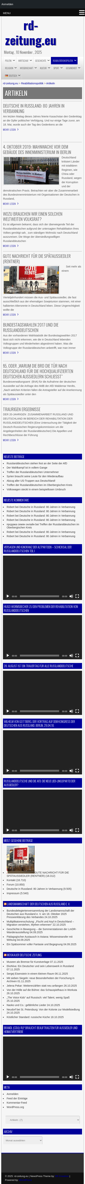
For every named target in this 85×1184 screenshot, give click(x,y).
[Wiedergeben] (8, 596)
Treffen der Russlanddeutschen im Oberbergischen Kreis (39, 485)
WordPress (25, 1180)
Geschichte (40, 60)
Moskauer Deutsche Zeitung (24, 955)
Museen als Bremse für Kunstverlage (28, 961)
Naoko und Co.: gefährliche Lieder (26, 1005)
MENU (7, 13)
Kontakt (11, 880)
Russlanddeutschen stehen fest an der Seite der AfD (37, 463)
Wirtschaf (23, 60)
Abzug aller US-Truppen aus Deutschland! (31, 480)
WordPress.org (15, 1107)
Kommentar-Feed (17, 1102)
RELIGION (9, 68)
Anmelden (12, 1094)
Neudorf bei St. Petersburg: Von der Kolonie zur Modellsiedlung (43, 1009)
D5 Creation (62, 1176)
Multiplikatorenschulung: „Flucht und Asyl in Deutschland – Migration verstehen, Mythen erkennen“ (40, 923)
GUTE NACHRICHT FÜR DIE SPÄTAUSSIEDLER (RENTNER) (38, 874)
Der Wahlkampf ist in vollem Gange (27, 467)
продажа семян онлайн (21, 524)
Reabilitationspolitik (63, 60)
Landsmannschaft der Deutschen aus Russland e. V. (38, 904)
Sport (56, 68)
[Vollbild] (77, 596)
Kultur (43, 68)
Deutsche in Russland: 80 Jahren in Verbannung (47, 507)
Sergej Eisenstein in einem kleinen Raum (30, 973)
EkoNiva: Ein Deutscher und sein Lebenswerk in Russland (40, 966)
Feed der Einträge (17, 1098)
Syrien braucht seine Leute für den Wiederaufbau (35, 476)
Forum (10, 884)
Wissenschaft (26, 68)
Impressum (13, 893)
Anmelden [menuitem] (7, 4)
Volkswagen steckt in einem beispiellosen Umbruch (36, 489)
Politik (8, 60)
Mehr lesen (9, 129)
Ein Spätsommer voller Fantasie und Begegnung (35, 944)
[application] (42, 578)
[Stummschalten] (71, 596)
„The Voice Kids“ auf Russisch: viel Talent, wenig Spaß (38, 997)
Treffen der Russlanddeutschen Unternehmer (33, 472)
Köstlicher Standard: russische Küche (28, 1017)
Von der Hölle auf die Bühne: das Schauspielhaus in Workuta (42, 989)
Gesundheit (71, 68)
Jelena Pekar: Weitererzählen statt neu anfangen (35, 985)
